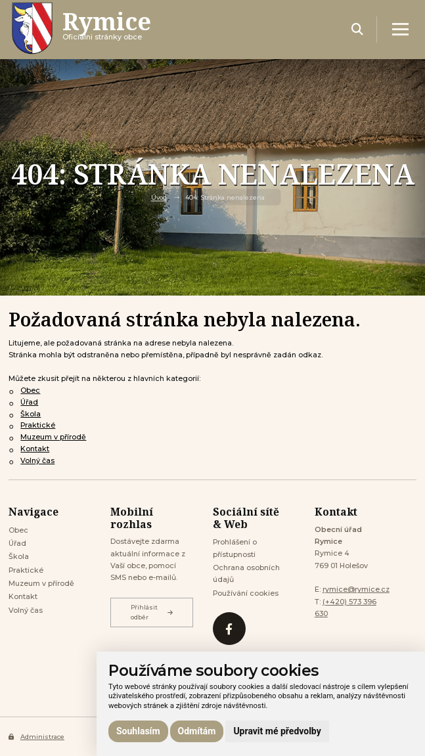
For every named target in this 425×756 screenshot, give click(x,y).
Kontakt (34, 449)
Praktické (37, 425)
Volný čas (37, 460)
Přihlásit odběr (152, 612)
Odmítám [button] (197, 731)
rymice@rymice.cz (356, 589)
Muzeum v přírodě (53, 437)
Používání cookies (246, 593)
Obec (30, 390)
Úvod (159, 197)
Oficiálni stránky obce (106, 29)
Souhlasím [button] (138, 731)
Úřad (29, 402)
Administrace (36, 736)
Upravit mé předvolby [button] (277, 731)
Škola (30, 414)
